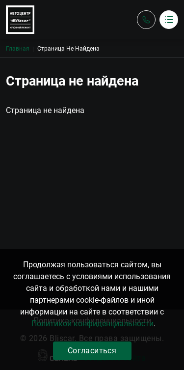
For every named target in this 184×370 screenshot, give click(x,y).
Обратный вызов (146, 20)
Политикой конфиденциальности (92, 323)
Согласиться (92, 350)
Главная (17, 48)
